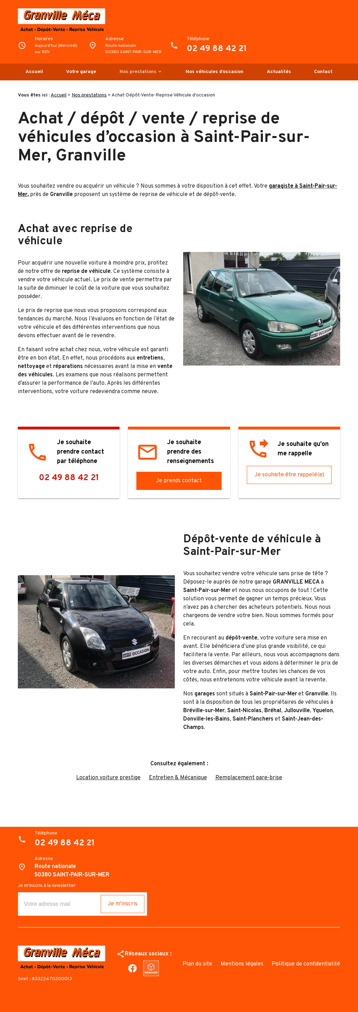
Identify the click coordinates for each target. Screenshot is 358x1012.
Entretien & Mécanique (178, 777)
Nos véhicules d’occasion (214, 72)
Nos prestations (138, 72)
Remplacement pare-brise (248, 777)
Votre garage (81, 72)
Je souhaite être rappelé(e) (289, 474)
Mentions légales (242, 964)
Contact (323, 72)
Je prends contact (179, 480)
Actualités (279, 72)
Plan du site (197, 964)
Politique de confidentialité (306, 964)
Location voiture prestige (108, 777)
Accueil (34, 72)
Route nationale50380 (133, 49)
